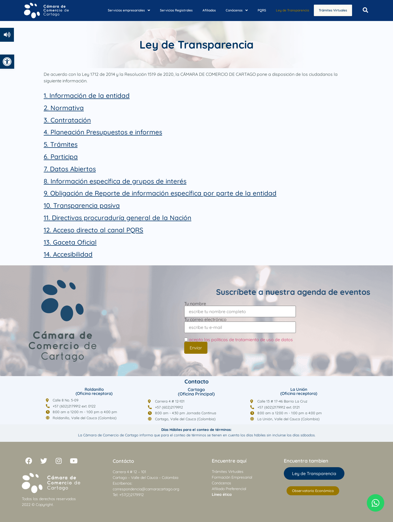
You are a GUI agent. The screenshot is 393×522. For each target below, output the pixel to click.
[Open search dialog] (365, 10)
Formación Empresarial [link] (232, 477)
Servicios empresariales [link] (124, 10)
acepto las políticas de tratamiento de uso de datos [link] (241, 339)
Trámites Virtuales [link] (330, 10)
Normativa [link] (67, 108)
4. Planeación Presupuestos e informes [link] (103, 132)
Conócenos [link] (232, 10)
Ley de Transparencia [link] (287, 10)
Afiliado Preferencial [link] (229, 488)
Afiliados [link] (204, 10)
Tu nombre (240, 307)
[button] (124, 10)
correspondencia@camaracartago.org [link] (146, 489)
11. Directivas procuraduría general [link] (98, 218)
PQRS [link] (257, 10)
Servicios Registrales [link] (171, 10)
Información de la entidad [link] (89, 95)
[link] (7, 62)
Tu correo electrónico (240, 323)
